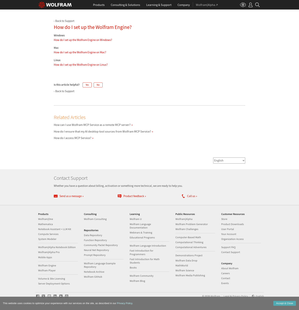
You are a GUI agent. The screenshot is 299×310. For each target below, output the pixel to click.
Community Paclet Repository (101, 245)
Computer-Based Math (188, 237)
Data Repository (93, 235)
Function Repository (95, 240)
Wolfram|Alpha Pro (49, 252)
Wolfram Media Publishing (190, 275)
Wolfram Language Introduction (148, 245)
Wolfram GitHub (93, 276)
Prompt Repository (95, 255)
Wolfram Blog (137, 281)
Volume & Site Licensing (51, 278)
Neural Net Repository (96, 250)
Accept (284, 303)
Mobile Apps (45, 257)
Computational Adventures (191, 247)
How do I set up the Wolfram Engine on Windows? (83, 40)
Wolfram (215, 296)
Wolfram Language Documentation (140, 225)
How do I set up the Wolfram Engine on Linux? (81, 64)
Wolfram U (136, 219)
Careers (225, 273)
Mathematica (45, 224)
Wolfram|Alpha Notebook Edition (57, 247)
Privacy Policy (240, 296)
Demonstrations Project (189, 255)
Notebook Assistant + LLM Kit (54, 229)
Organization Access (232, 239)
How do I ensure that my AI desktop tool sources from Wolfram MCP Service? (102, 131)
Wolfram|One (45, 219)
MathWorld (181, 265)
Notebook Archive (94, 271)
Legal (226, 296)
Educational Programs (142, 237)
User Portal (227, 229)
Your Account (228, 234)
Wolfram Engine (47, 265)
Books (133, 267)
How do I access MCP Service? (72, 138)
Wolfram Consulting (95, 219)
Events (225, 283)
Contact (225, 278)
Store (224, 219)
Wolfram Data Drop (186, 260)
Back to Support (64, 21)
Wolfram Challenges (186, 229)
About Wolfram (230, 268)
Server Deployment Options (54, 283)
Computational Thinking (189, 242)
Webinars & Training (141, 232)
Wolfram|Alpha (183, 219)
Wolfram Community (142, 275)
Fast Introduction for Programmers (141, 252)
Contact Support (230, 252)
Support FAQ (228, 247)
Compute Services (48, 234)
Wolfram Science (184, 270)
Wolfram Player (47, 270)
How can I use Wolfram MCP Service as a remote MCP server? (92, 125)
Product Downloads (232, 224)
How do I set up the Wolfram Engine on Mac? (80, 52)
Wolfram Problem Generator (191, 224)
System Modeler (47, 239)
